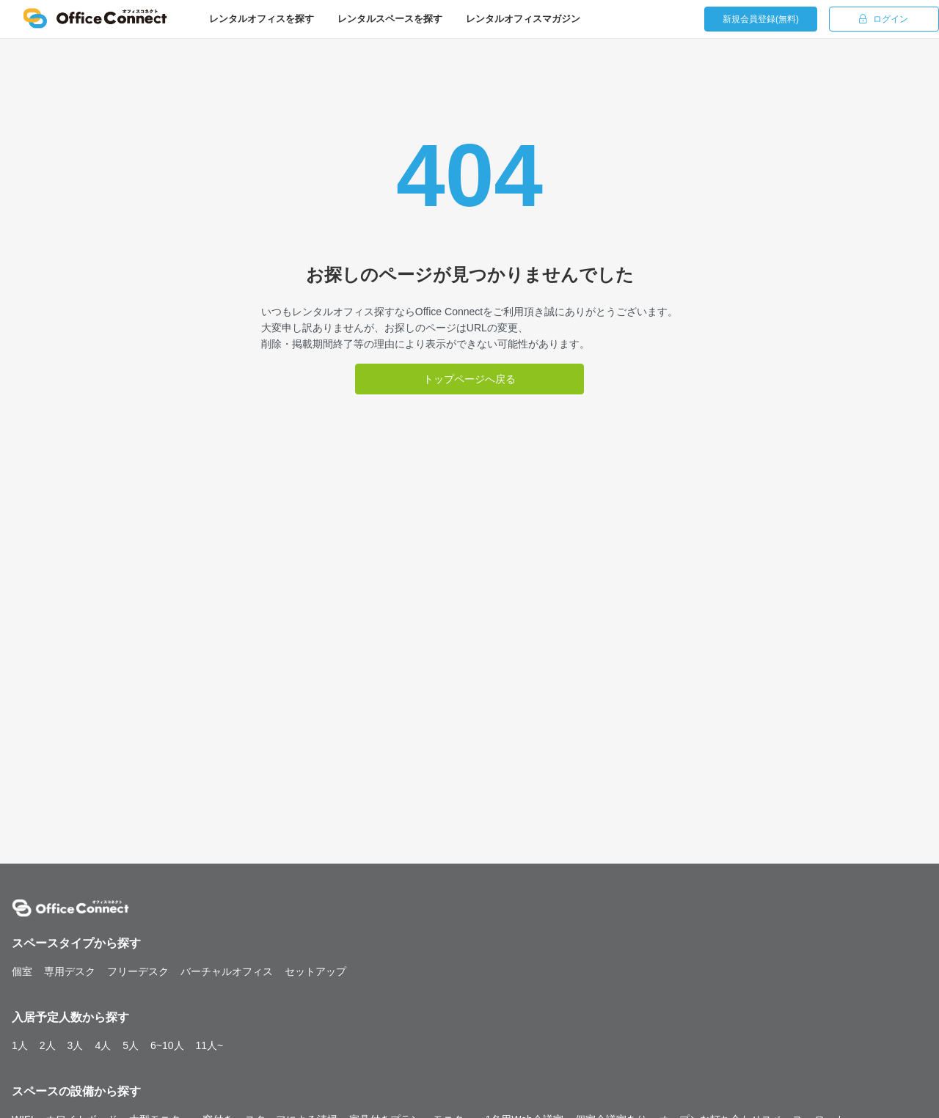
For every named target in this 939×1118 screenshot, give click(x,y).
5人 (131, 1045)
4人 (103, 1045)
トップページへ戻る (469, 379)
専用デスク (69, 971)
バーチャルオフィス (226, 971)
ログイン (883, 19)
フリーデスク (138, 971)
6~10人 (167, 1045)
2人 (48, 1045)
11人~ (210, 1045)
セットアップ (315, 971)
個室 (22, 971)
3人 (75, 1045)
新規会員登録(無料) (761, 19)
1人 (20, 1045)
